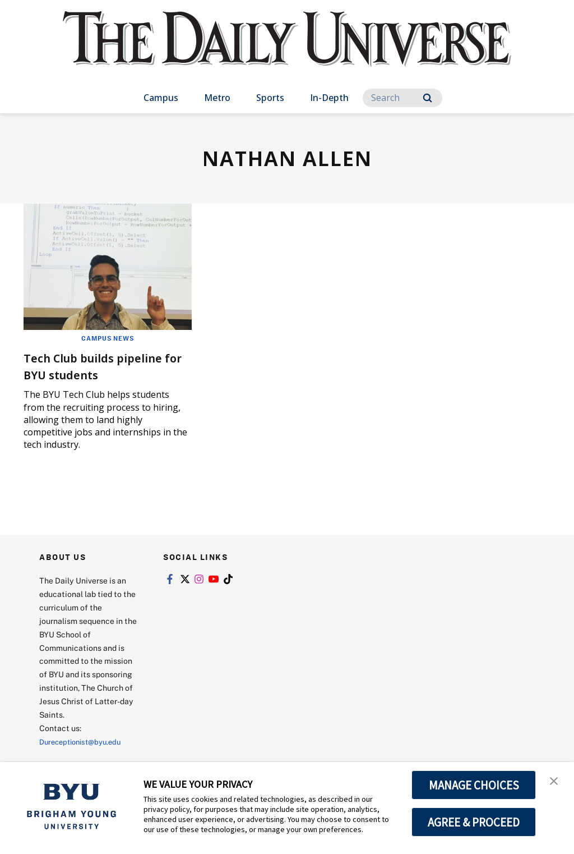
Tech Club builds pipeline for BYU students (106, 365)
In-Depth (329, 97)
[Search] (402, 98)
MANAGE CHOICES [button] (474, 785)
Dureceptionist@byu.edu (84, 741)
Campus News (107, 338)
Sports (270, 97)
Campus (161, 97)
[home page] (287, 50)
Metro (217, 97)
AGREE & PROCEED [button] (473, 822)
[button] (555, 782)
